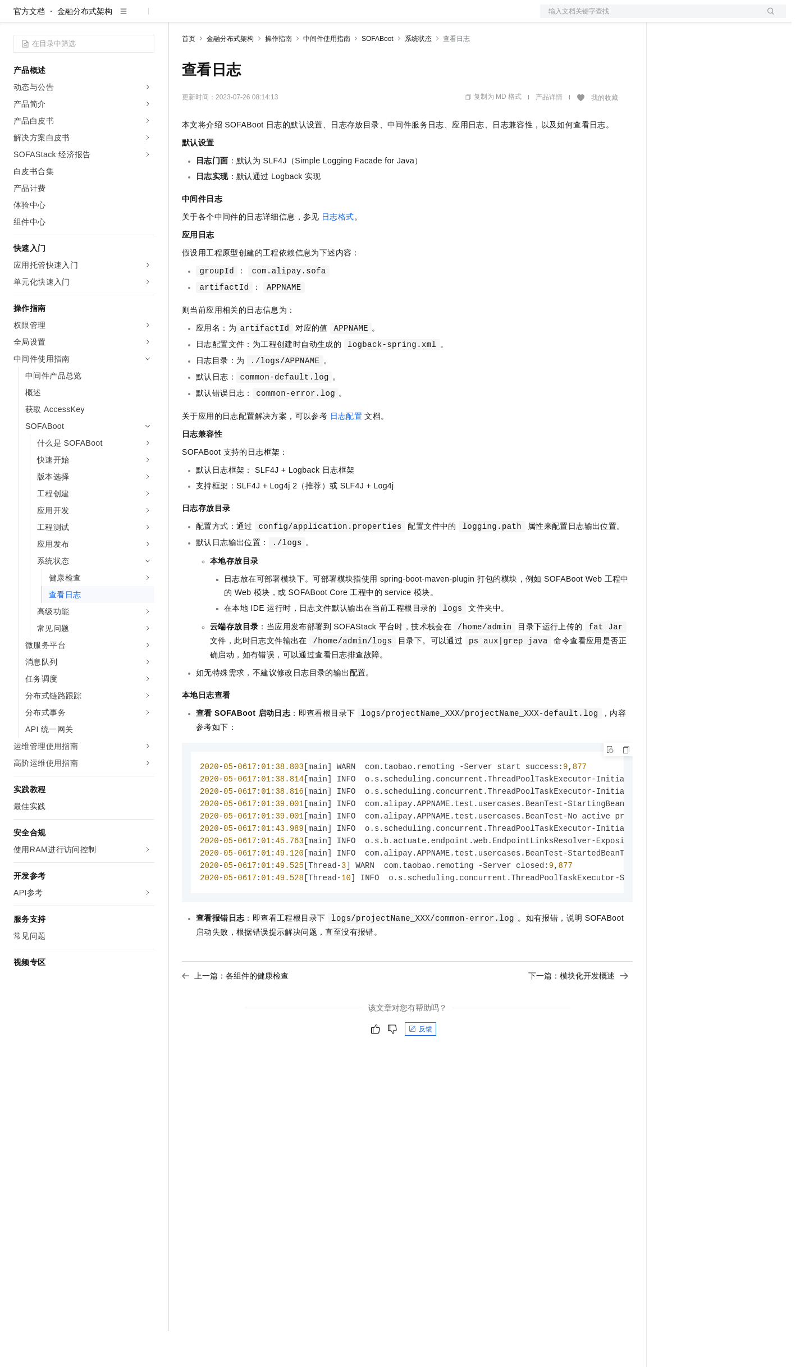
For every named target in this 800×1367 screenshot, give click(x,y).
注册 (726, 18)
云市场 (273, 17)
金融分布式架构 (84, 47)
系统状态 (418, 75)
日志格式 (338, 252)
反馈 (420, 1071)
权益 (215, 17)
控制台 (699, 18)
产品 (146, 17)
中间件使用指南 (326, 75)
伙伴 (304, 17)
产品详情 (549, 133)
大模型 (115, 17)
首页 (188, 75)
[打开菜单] (18, 18)
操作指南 (278, 75)
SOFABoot (378, 75)
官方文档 (29, 47)
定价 (242, 17)
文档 (649, 18)
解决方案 (180, 17)
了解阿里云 (370, 17)
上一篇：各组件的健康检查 (235, 1017)
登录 (767, 18)
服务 (331, 17)
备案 (672, 18)
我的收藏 (604, 134)
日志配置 (346, 451)
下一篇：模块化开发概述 (578, 1017)
